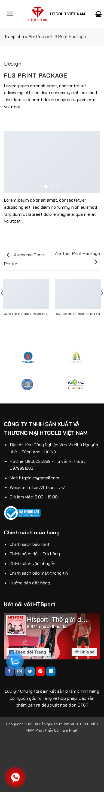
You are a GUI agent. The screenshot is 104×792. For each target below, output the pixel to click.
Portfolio (37, 36)
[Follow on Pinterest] (40, 671)
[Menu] (10, 13)
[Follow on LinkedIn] (51, 671)
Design (13, 63)
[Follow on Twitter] (30, 671)
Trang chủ (14, 36)
